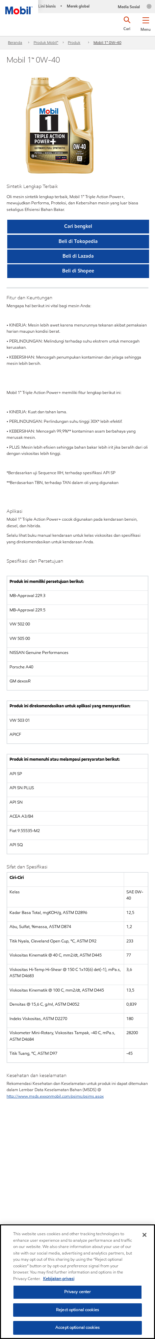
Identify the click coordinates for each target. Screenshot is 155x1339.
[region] (77, 1281)
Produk (74, 42)
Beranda (15, 42)
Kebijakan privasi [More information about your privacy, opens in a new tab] (58, 1279)
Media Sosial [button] (129, 6)
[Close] (144, 1235)
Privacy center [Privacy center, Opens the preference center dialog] (77, 1292)
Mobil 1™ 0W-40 (107, 42)
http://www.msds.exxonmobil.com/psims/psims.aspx (55, 1096)
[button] (145, 23)
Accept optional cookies (77, 1327)
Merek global (78, 6)
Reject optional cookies (77, 1310)
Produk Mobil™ (46, 42)
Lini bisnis (47, 6)
